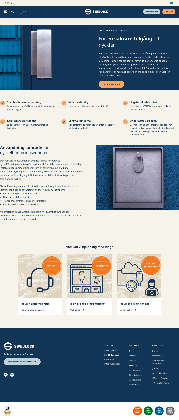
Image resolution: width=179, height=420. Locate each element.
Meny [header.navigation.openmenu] (9, 11)
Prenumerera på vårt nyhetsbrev (22, 361)
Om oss (132, 351)
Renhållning (157, 355)
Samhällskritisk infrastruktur (158, 362)
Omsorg (155, 351)
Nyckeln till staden (159, 373)
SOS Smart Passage (160, 378)
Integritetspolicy (136, 375)
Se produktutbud (111, 84)
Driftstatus (133, 384)
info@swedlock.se (112, 364)
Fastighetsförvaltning (160, 383)
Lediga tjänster (135, 370)
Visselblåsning (135, 380)
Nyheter (132, 360)
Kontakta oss (152, 11)
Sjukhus (155, 368)
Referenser (133, 365)
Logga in (169, 11)
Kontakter (133, 355)
